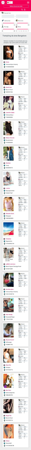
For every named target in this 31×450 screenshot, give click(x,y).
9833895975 (9, 168)
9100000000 (9, 142)
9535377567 (9, 193)
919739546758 (10, 445)
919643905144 (10, 243)
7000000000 (9, 117)
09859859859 (9, 218)
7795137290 (9, 319)
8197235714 (9, 370)
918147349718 (10, 294)
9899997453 (9, 92)
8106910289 (9, 269)
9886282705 (9, 395)
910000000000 (10, 67)
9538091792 (9, 344)
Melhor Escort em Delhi (16, 6)
